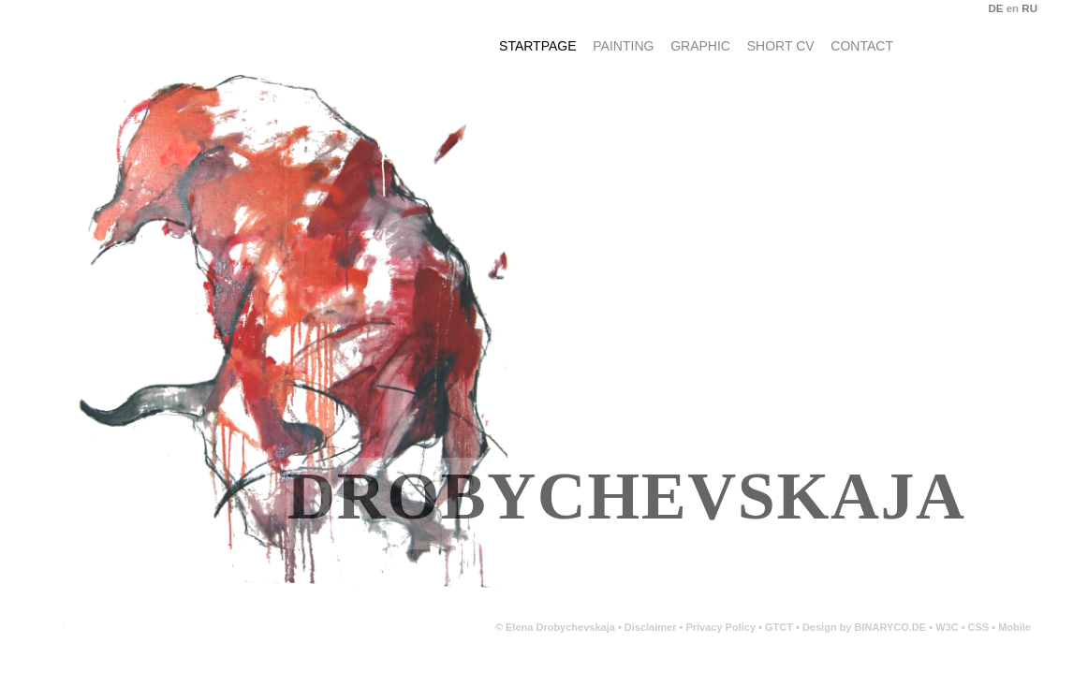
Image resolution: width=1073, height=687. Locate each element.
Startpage (537, 45)
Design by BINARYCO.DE (864, 627)
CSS (980, 627)
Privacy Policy (720, 627)
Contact (861, 45)
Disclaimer (651, 627)
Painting (623, 45)
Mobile (1014, 627)
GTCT (779, 627)
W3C (948, 627)
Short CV (780, 45)
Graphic (700, 45)
